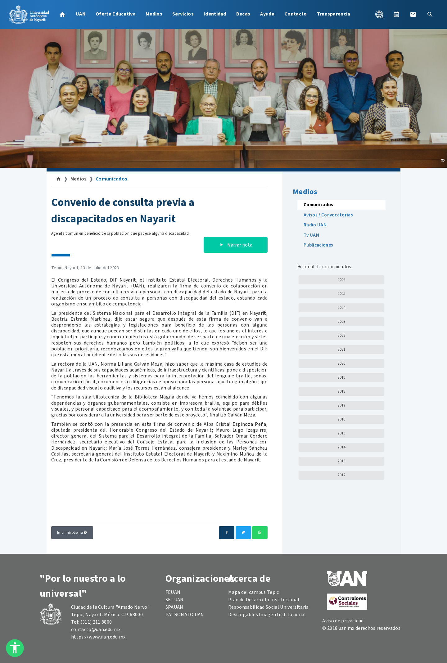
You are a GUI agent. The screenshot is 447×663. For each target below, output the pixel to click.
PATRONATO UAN (184, 614)
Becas (243, 14)
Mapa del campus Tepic (253, 592)
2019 (341, 377)
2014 (341, 447)
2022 (341, 335)
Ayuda (267, 14)
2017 (341, 405)
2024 (341, 307)
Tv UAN (311, 235)
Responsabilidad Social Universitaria (268, 607)
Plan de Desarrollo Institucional (263, 599)
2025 (341, 293)
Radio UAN (315, 225)
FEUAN (173, 592)
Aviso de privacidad (342, 620)
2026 (341, 280)
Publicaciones (318, 245)
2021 (341, 349)
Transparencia (333, 14)
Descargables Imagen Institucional (267, 614)
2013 (341, 461)
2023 (341, 321)
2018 (341, 391)
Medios (154, 14)
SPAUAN (174, 607)
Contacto (295, 14)
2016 (341, 419)
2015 (341, 433)
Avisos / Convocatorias (328, 215)
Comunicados (111, 179)
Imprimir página (72, 532)
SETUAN (174, 599)
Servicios (183, 14)
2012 (341, 475)
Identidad (215, 14)
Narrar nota (235, 245)
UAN (81, 14)
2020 (341, 363)
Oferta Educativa (116, 14)
